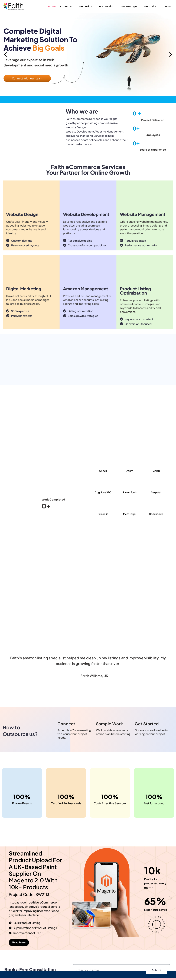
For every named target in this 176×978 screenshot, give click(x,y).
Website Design (22, 214)
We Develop (106, 6)
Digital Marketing (23, 288)
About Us (66, 6)
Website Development (86, 214)
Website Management (142, 214)
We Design (85, 6)
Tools (167, 6)
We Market (150, 6)
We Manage (129, 6)
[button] (66, 6)
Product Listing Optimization (135, 290)
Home (52, 6)
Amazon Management (85, 288)
